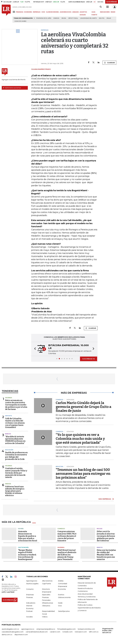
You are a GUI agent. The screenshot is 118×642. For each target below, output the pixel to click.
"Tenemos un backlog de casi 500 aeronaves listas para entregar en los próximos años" (83, 474)
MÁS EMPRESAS (105, 499)
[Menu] (14, 11)
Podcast (29, 611)
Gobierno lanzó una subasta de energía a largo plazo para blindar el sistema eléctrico (14, 491)
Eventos (61, 595)
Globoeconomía (64, 597)
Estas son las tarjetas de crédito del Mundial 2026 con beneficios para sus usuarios (106, 554)
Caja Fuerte (46, 583)
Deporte (8, 416)
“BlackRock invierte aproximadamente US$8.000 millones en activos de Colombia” (15, 440)
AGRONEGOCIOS (65, 12)
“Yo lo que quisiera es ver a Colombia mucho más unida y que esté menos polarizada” (80, 439)
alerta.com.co (7, 634)
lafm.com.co (93, 632)
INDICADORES (105, 12)
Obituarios (46, 606)
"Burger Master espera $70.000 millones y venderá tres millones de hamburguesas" (27, 554)
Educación (9, 450)
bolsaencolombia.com (86, 629)
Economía (62, 589)
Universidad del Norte (88, 18)
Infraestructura (47, 603)
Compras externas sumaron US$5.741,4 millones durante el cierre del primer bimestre (67, 536)
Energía (56, 18)
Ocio (60, 606)
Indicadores (30, 603)
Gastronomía (23, 547)
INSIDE (113, 12)
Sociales (29, 617)
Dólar (109, 18)
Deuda (64, 18)
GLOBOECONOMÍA (52, 12)
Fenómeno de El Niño (43, 18)
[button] (34, 349)
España (21, 528)
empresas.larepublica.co (46, 629)
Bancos (8, 434)
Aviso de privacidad (85, 594)
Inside (60, 603)
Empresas (30, 595)
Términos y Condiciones (87, 597)
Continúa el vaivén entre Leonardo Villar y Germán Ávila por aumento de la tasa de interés (16, 472)
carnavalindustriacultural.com (37, 632)
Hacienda (8, 397)
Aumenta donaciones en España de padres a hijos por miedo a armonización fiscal (27, 536)
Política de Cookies (85, 605)
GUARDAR (109, 63)
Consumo (30, 589)
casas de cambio (20, 21)
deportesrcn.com (21, 634)
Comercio (61, 528)
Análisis (60, 581)
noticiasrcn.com (81, 632)
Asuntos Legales (32, 583)
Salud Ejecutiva (63, 611)
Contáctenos (83, 591)
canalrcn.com (55, 632)
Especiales (46, 595)
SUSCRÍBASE (111, 2)
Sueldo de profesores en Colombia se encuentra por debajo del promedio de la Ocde (16, 455)
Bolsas (99, 528)
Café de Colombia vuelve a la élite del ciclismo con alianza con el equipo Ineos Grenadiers (15, 422)
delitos (101, 18)
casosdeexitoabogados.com (12, 632)
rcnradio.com (67, 632)
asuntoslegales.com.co (10, 629)
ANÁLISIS (75, 12)
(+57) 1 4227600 (8, 592)
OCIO (43, 12)
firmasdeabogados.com (66, 629)
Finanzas (29, 597)
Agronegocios (31, 581)
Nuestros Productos (85, 588)
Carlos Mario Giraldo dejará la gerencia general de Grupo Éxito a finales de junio (83, 407)
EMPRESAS (36, 12)
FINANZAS (19, 12)
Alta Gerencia (47, 581)
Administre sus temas (12, 88)
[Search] (100, 7)
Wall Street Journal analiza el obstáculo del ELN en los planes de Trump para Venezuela (67, 554)
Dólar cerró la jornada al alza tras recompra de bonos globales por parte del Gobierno (106, 536)
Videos (44, 617)
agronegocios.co (27, 629)
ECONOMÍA (28, 12)
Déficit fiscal (73, 18)
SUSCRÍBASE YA (88, 359)
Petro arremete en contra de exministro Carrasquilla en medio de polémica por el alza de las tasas (16, 404)
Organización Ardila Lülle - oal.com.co (107, 630)
